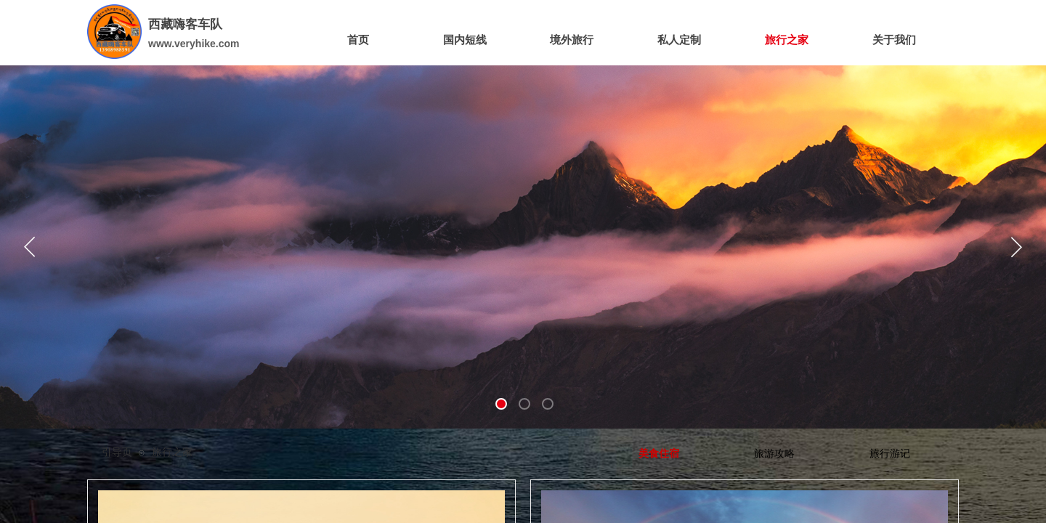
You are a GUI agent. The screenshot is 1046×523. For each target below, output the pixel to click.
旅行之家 (172, 452)
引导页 (117, 452)
